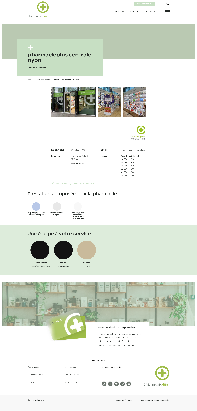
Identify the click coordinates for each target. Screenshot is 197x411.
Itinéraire (77, 163)
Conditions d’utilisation (124, 400)
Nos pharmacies (44, 80)
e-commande (144, 3)
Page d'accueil (34, 367)
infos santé (150, 11)
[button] (165, 12)
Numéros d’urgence (111, 367)
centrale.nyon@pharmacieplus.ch (132, 150)
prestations (134, 11)
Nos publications (72, 375)
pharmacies (118, 11)
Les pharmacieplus (35, 375)
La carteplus (33, 382)
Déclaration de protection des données (155, 400)
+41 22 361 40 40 (78, 150)
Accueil (31, 80)
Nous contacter (71, 382)
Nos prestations (71, 367)
